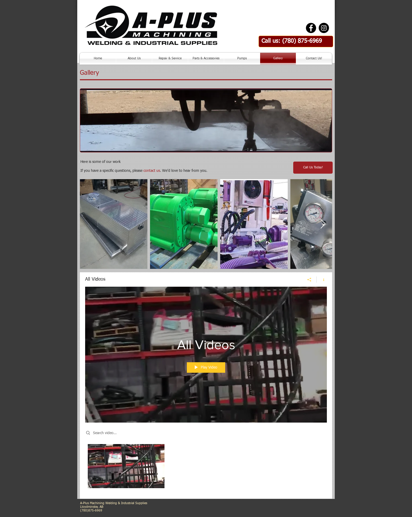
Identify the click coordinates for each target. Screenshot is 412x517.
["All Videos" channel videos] (206, 468)
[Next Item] (323, 224)
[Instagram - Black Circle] (324, 28)
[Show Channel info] (322, 279)
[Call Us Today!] (313, 168)
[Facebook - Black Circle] (311, 28)
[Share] (309, 279)
